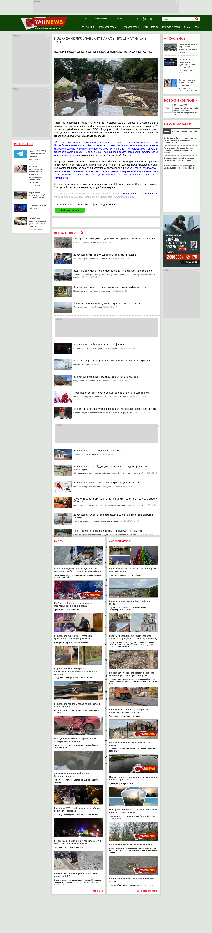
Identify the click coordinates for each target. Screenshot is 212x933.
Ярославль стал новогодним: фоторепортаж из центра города (132, 570)
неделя (175, 131)
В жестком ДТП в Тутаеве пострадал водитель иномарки (106, 659)
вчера (184, 131)
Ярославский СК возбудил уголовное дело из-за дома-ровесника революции (110, 468)
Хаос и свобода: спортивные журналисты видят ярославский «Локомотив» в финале (187, 66)
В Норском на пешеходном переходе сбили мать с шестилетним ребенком (77, 842)
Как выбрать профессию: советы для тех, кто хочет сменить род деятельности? (38, 223)
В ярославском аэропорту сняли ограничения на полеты (106, 303)
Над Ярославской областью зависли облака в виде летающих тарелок (133, 811)
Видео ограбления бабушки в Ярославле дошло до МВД (75, 875)
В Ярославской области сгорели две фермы (98, 344)
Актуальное (174, 38)
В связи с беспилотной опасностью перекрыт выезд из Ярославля (180, 159)
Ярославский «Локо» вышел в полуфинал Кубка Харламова (107, 482)
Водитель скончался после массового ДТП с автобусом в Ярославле (112, 270)
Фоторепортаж (150, 27)
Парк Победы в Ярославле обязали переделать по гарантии (108, 530)
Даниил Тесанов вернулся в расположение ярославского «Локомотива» (115, 408)
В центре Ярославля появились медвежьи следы (131, 880)
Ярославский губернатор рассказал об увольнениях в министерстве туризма (113, 516)
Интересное (23, 144)
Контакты (119, 19)
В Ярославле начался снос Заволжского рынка (130, 743)
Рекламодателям (101, 19)
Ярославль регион (107, 27)
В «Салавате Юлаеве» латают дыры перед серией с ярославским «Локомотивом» (180, 140)
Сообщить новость (69, 210)
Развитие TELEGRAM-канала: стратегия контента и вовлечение (38, 155)
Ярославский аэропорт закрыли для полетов (99, 450)
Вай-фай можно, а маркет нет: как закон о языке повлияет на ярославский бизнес (188, 85)
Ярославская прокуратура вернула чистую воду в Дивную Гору (109, 287)
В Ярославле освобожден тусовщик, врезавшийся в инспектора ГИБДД (73, 637)
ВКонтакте (129, 193)
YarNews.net (82, 204)
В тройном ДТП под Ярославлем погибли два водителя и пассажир (78, 809)
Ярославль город (130, 27)
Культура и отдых (171, 27)
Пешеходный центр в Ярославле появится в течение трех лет (188, 48)
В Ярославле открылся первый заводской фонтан (37, 195)
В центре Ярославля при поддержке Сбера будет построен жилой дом (180, 167)
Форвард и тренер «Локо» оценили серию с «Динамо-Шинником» (111, 392)
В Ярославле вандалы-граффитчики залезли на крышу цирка (77, 705)
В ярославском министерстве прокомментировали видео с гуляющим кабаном (75, 671)
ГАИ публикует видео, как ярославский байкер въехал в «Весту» (75, 740)
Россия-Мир (88, 27)
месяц (166, 131)
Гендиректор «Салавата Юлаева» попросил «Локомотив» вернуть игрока (179, 150)
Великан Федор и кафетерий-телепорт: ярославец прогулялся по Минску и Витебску (133, 637)
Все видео (97, 891)
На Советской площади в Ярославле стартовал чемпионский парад (73, 604)
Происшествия (192, 27)
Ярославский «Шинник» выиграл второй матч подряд (104, 254)
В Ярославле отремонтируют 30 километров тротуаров (105, 376)
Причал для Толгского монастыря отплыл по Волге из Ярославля (133, 778)
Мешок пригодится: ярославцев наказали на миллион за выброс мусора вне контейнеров (78, 570)
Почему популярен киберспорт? (37, 206)
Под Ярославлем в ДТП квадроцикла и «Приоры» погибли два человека (115, 238)
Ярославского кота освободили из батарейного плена (72, 774)
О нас (84, 19)
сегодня (193, 131)
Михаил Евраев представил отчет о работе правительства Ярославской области (115, 500)
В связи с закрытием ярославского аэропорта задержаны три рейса (113, 360)
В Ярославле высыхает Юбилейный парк (130, 844)
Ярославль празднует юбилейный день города (130, 602)
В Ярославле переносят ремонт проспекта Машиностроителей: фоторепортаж (131, 674)
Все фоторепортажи (147, 891)
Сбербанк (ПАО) (181, 105)
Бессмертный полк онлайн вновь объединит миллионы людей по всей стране (186, 111)
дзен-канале (151, 193)
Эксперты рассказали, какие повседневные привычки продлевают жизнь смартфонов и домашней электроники (37, 175)
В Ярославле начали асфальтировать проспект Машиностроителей (128, 711)
